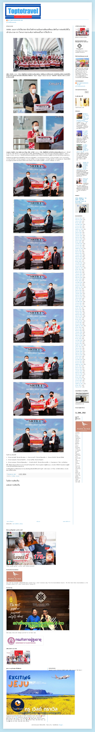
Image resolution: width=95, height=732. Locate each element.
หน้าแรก (38, 521)
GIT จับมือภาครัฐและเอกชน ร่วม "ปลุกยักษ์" (85, 133)
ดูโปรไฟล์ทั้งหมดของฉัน (11, 22)
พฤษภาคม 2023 (78, 277)
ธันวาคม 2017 (78, 382)
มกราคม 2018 (78, 380)
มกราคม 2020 (78, 342)
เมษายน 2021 (78, 317)
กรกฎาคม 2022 (78, 293)
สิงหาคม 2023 (78, 272)
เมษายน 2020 (78, 337)
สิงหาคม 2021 (78, 311)
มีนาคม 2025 (78, 242)
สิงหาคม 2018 (78, 369)
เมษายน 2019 (78, 356)
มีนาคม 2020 (78, 338)
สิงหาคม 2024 (78, 253)
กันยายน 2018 (78, 367)
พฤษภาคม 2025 (78, 239)
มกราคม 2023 (78, 284)
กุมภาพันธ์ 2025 (78, 243)
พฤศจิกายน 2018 (79, 364)
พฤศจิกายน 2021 (79, 306)
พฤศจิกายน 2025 (79, 229)
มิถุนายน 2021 (78, 314)
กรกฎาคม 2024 (78, 255)
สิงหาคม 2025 (78, 234)
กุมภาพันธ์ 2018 (78, 379)
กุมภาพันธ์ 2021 (78, 321)
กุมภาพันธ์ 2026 (78, 224)
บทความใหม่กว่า (10, 521)
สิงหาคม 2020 (78, 330)
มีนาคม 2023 (78, 280)
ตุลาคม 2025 (78, 231)
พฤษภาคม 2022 (78, 296)
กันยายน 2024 (78, 251)
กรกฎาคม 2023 (78, 274)
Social (17, 476)
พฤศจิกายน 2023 (79, 268)
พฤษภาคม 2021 (78, 316)
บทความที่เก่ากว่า (66, 521)
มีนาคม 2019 (78, 358)
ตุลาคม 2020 (78, 327)
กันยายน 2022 (78, 290)
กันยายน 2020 (78, 329)
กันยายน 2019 (78, 348)
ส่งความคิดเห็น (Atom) (18, 523)
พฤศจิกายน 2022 (79, 287)
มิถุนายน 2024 (78, 256)
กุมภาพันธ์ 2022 (78, 301)
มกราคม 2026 (78, 226)
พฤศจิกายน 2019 (79, 345)
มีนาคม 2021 (78, 319)
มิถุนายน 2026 (78, 218)
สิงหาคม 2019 (78, 350)
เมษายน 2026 (78, 221)
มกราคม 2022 (78, 303)
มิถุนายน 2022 (78, 295)
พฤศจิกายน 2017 (79, 383)
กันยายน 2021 (78, 309)
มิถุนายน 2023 (78, 276)
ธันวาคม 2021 (78, 305)
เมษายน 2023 (78, 279)
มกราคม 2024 (78, 264)
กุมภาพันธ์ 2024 (78, 263)
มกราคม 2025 (78, 245)
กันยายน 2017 (78, 387)
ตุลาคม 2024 (78, 250)
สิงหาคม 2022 (78, 292)
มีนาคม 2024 (78, 261)
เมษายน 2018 (78, 375)
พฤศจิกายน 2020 (79, 325)
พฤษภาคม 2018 (78, 374)
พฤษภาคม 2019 (78, 354)
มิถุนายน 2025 (78, 237)
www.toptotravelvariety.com (15, 20)
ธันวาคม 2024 (78, 247)
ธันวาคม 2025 (78, 227)
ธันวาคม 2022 (78, 285)
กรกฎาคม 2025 (78, 235)
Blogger (61, 725)
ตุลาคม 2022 (78, 288)
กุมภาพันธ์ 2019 (78, 359)
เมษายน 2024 (78, 259)
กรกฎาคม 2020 (78, 332)
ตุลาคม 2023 (78, 269)
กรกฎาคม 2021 (78, 313)
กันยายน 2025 (78, 232)
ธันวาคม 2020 (78, 324)
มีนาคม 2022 (78, 300)
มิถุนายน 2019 (78, 353)
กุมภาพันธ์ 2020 (78, 340)
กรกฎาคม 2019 (78, 351)
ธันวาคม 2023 (78, 266)
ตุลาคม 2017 (78, 385)
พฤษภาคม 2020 (78, 335)
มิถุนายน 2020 (78, 333)
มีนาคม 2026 (78, 222)
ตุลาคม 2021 (78, 308)
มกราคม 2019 (78, 361)
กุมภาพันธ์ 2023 (78, 282)
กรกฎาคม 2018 (78, 370)
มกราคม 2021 (78, 322)
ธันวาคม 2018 (78, 362)
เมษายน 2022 (78, 298)
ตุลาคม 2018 (78, 366)
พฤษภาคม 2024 (78, 258)
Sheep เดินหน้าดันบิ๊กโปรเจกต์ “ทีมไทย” (85, 180)
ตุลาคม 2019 (78, 346)
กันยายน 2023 (78, 271)
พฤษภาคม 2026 (78, 219)
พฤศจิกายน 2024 (79, 248)
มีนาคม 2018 (78, 377)
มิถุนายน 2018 (78, 372)
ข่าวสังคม (13, 476)
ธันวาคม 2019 (78, 343)
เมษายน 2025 (78, 240)
